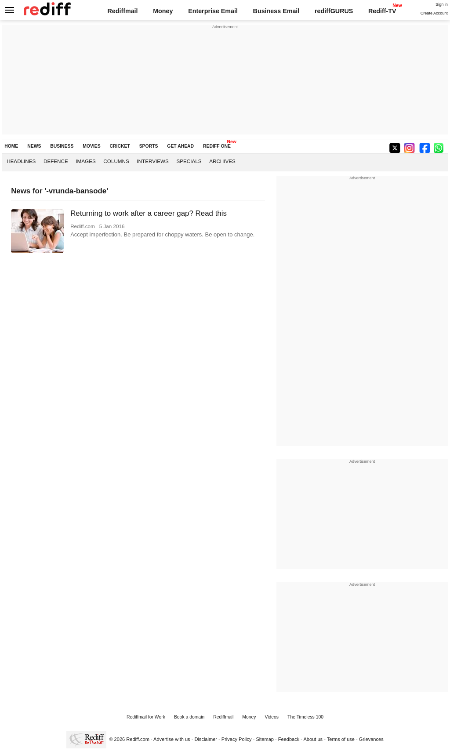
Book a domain (189, 717)
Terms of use (341, 739)
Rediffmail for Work (146, 717)
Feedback (289, 739)
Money (163, 11)
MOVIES (91, 146)
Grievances (371, 739)
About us (313, 739)
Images (85, 161)
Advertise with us (171, 739)
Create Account (434, 13)
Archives (222, 161)
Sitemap (265, 739)
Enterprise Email (213, 11)
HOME (11, 146)
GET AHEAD (180, 146)
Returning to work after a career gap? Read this (148, 213)
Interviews (153, 161)
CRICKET (120, 146)
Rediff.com (137, 739)
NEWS (34, 146)
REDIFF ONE (217, 146)
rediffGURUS (334, 11)
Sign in (441, 4)
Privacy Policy (236, 739)
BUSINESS (61, 146)
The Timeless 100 (305, 717)
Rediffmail (122, 11)
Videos (272, 717)
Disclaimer (205, 739)
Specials (188, 161)
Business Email (276, 11)
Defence (56, 161)
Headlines (21, 161)
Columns (116, 161)
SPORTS (148, 146)
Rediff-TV (382, 11)
